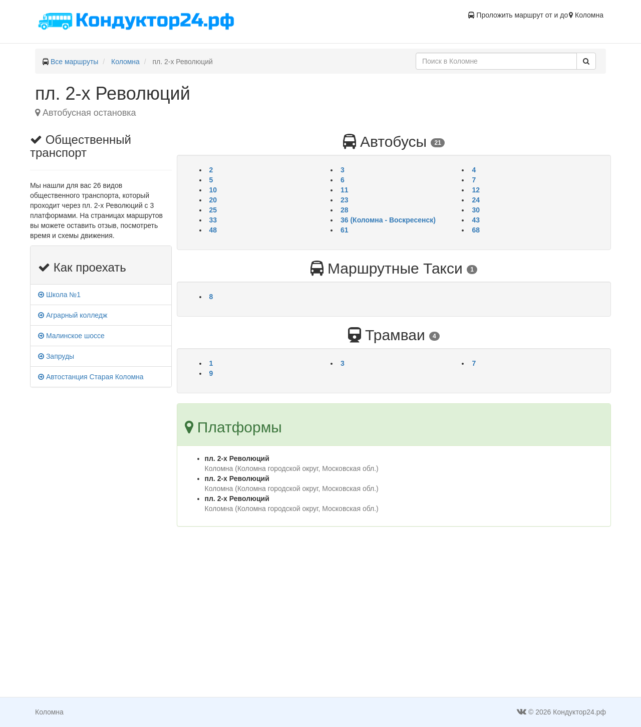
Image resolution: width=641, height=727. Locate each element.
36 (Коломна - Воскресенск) (388, 220)
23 (345, 200)
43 (476, 220)
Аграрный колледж (72, 315)
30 (476, 210)
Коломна (125, 62)
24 (476, 200)
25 (213, 210)
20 (213, 200)
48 (213, 230)
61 (345, 230)
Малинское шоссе (71, 336)
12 (476, 190)
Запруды (56, 356)
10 (213, 190)
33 (213, 220)
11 (345, 190)
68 (476, 230)
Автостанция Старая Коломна (91, 377)
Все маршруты (75, 62)
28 (345, 210)
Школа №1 (59, 295)
